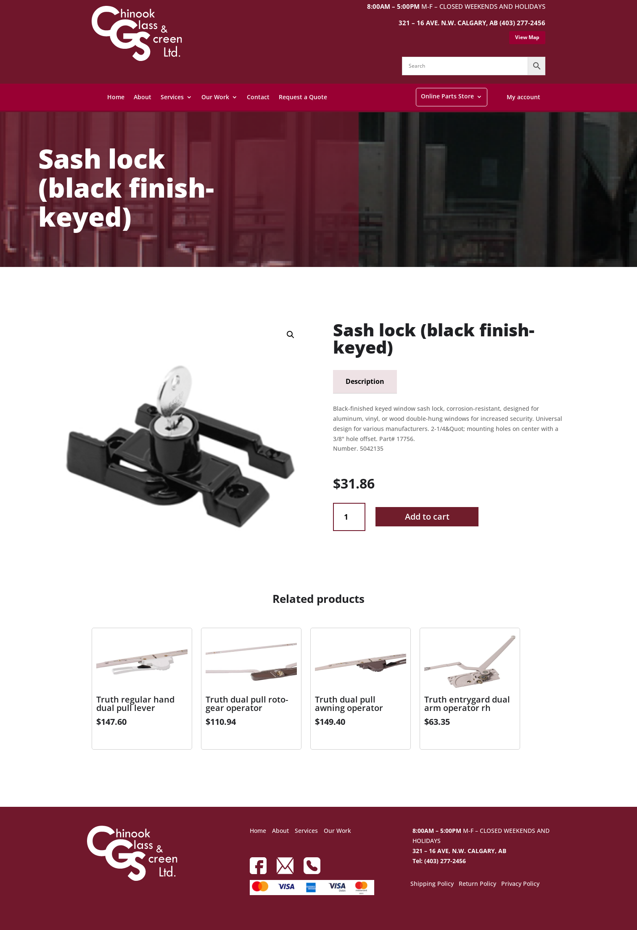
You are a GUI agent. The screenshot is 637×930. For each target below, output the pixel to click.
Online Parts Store (447, 96)
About (142, 97)
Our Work (215, 97)
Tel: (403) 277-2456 (439, 861)
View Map (527, 37)
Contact (258, 97)
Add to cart (427, 516)
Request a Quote (303, 97)
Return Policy (477, 884)
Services (172, 97)
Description (365, 381)
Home (115, 97)
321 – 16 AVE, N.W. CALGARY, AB (459, 851)
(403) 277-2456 (522, 22)
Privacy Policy (520, 884)
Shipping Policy (432, 884)
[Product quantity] (349, 517)
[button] (290, 334)
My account (523, 97)
